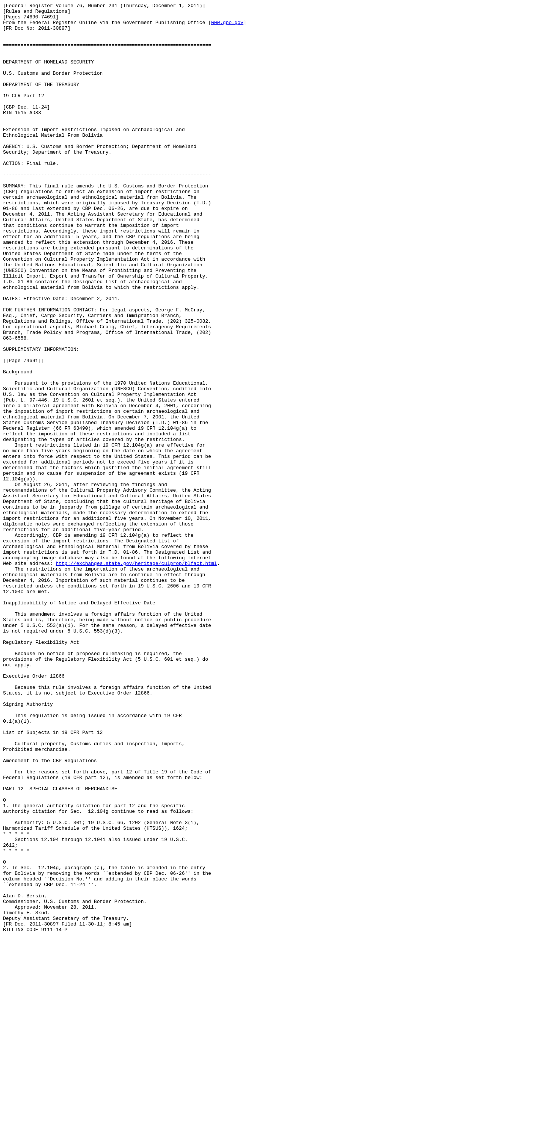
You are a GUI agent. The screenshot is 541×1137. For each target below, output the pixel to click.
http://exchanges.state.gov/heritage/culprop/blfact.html (136, 675)
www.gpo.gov (227, 26)
